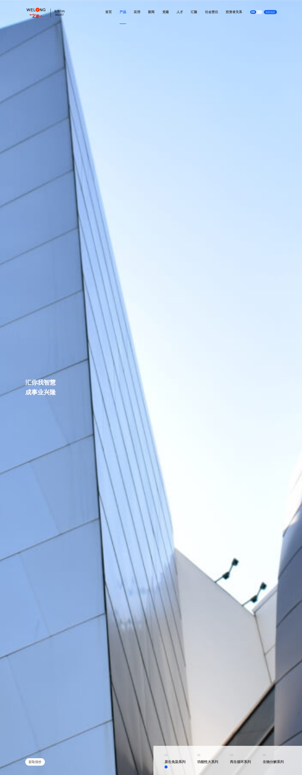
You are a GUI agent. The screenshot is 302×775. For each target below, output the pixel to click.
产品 (123, 12)
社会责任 (211, 12)
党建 (165, 12)
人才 (179, 12)
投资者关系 (234, 12)
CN (259, 12)
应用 (137, 12)
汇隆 (194, 12)
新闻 (151, 12)
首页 (108, 12)
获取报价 (270, 12)
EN (253, 12)
